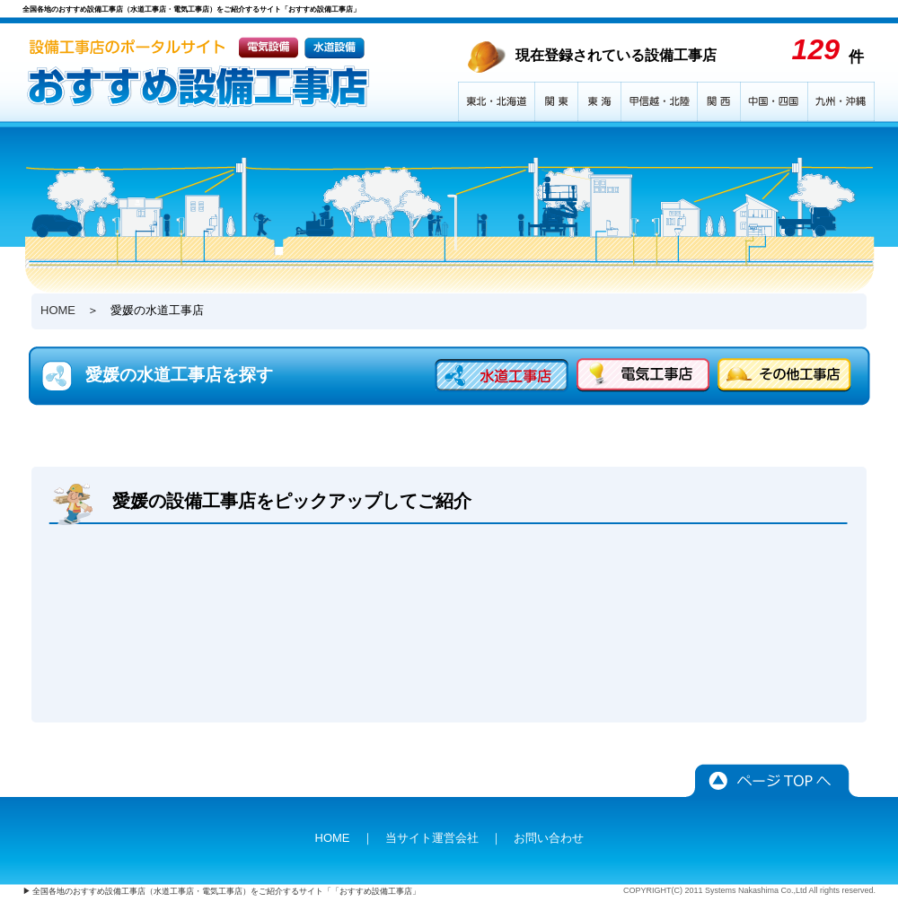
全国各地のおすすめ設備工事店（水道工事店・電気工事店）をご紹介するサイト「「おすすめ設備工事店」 (226, 891)
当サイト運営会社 (432, 838)
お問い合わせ (549, 838)
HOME (57, 310)
